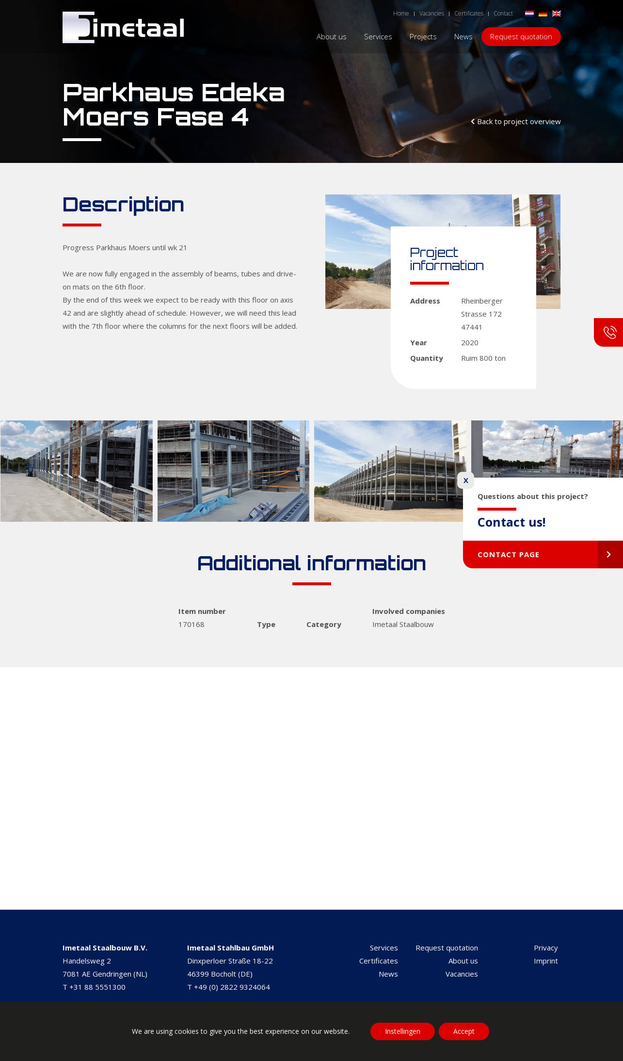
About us (463, 960)
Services (384, 947)
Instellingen (402, 1031)
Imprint (546, 960)
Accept (464, 1031)
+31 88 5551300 (97, 987)
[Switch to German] (543, 13)
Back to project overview (519, 121)
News (388, 974)
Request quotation (446, 947)
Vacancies (462, 974)
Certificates (378, 960)
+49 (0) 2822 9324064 (232, 987)
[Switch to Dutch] (529, 13)
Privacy (546, 947)
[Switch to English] (556, 13)
